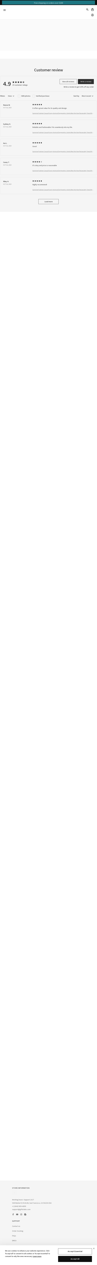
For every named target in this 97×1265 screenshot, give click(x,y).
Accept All (75, 1259)
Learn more (37, 1256)
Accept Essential (75, 1251)
